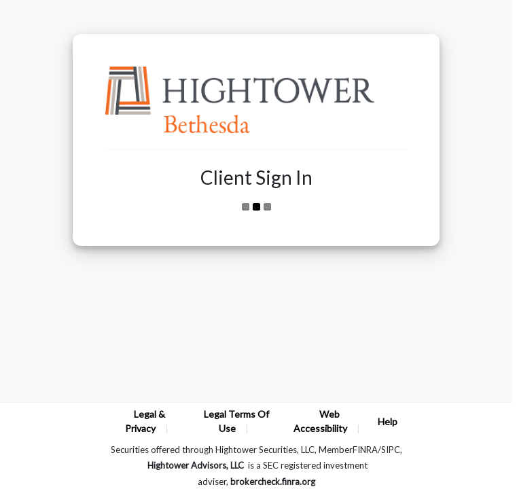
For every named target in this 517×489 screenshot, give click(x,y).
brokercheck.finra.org (272, 481)
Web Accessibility (320, 421)
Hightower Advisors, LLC (195, 465)
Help (387, 421)
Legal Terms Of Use (236, 421)
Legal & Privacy (145, 421)
